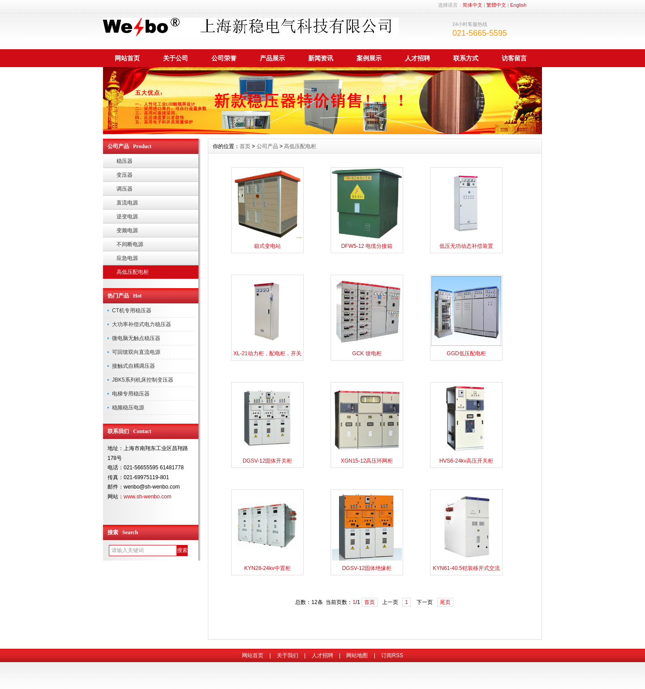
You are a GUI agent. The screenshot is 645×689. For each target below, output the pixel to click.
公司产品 (267, 146)
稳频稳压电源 (128, 407)
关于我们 (287, 655)
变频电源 (127, 230)
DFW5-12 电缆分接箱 (367, 246)
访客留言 (514, 58)
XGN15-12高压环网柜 (367, 461)
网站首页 (127, 58)
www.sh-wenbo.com (148, 496)
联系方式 (465, 58)
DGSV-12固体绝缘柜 (367, 568)
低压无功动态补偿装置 (466, 246)
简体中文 (472, 5)
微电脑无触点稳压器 (136, 338)
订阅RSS (392, 655)
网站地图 (357, 655)
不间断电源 (129, 244)
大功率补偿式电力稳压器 (141, 324)
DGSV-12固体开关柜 (267, 461)
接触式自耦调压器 (133, 366)
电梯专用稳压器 (131, 394)
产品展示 (272, 58)
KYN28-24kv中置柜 (267, 568)
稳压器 (124, 161)
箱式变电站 (267, 246)
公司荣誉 (223, 58)
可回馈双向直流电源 (136, 352)
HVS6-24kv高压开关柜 (466, 461)
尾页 (445, 602)
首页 (245, 146)
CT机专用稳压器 (131, 310)
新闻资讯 (320, 58)
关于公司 (175, 58)
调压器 (124, 189)
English (518, 5)
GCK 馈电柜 (366, 353)
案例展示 (369, 58)
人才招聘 (417, 58)
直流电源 (127, 203)
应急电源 (127, 258)
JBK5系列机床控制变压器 (142, 380)
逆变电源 (127, 216)
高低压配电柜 (132, 272)
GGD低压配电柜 (466, 353)
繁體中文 (496, 5)
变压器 (124, 175)
